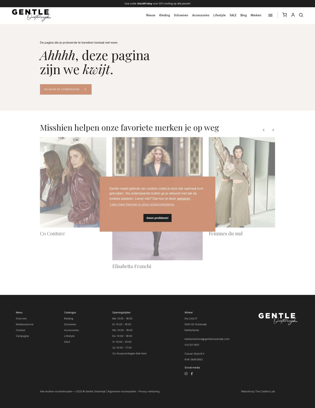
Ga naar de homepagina (62, 89)
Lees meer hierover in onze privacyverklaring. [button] (142, 204)
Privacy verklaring (149, 391)
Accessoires (200, 15)
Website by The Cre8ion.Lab (258, 391)
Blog (243, 15)
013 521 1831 (192, 344)
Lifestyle (219, 15)
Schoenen (181, 15)
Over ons (21, 318)
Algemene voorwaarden (122, 391)
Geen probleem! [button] (157, 218)
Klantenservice (25, 324)
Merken (256, 15)
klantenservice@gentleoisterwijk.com (207, 339)
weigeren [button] (183, 198)
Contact (20, 330)
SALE (233, 15)
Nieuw (150, 15)
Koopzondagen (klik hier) (131, 353)
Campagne (22, 335)
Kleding (164, 15)
